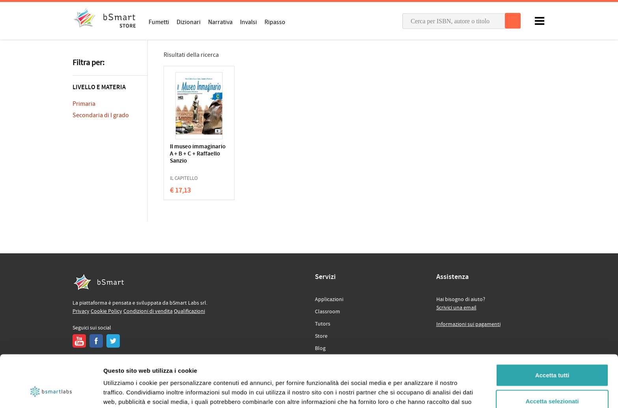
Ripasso (274, 22)
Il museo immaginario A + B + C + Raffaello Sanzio (197, 154)
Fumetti (159, 22)
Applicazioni (329, 299)
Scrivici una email (456, 307)
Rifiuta (552, 382)
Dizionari (189, 22)
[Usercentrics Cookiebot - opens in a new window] (51, 393)
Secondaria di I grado (101, 115)
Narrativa (220, 22)
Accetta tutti (552, 330)
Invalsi (248, 22)
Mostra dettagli (414, 392)
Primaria (84, 104)
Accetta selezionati (552, 356)
